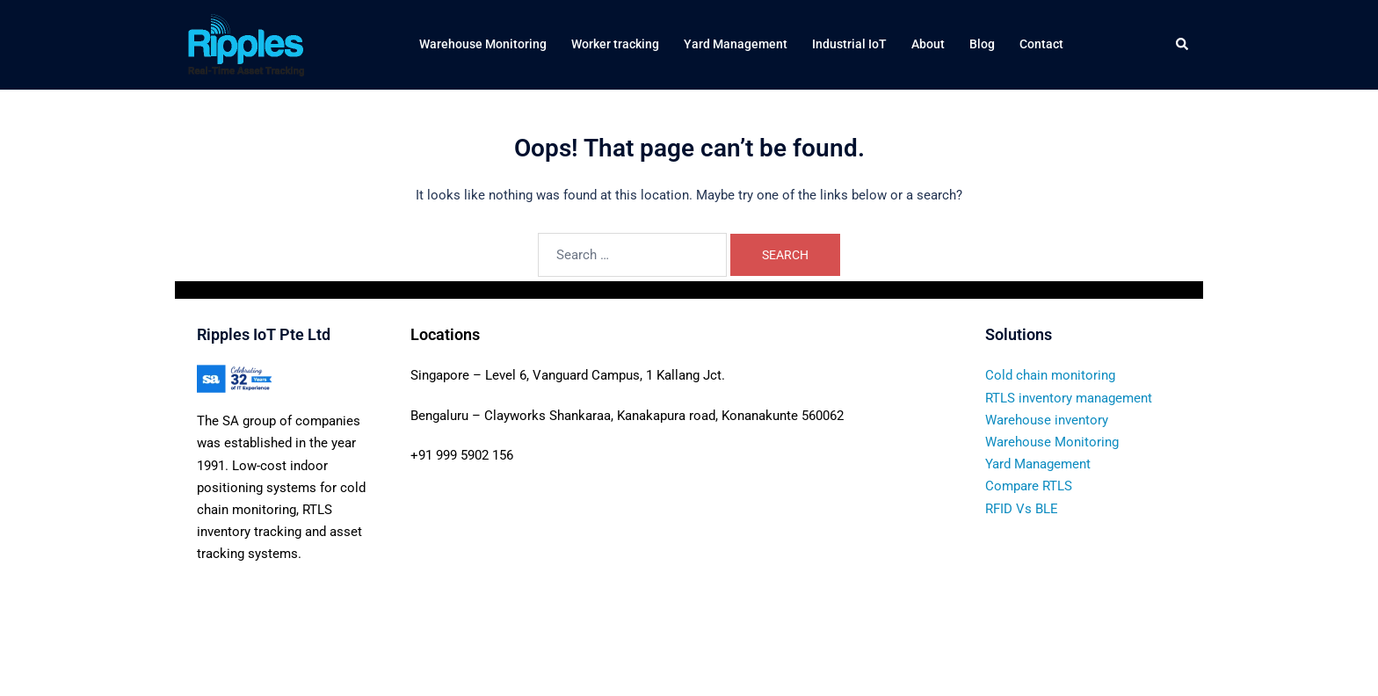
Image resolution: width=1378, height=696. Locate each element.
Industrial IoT (849, 44)
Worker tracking (615, 44)
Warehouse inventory (1046, 420)
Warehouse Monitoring (483, 44)
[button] (1183, 45)
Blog (982, 44)
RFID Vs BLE (1021, 509)
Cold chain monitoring (1050, 375)
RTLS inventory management (1068, 398)
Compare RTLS (1028, 486)
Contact (1041, 44)
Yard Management (735, 44)
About (928, 44)
